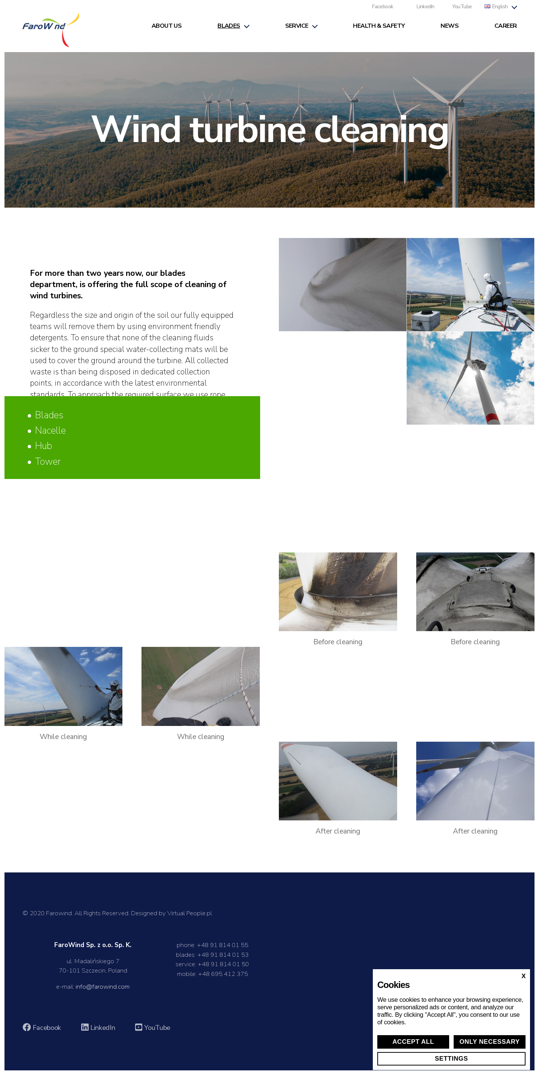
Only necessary (489, 1041)
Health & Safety (379, 30)
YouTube (462, 11)
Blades (228, 30)
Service (296, 30)
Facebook (382, 11)
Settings (451, 1058)
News (450, 30)
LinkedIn (425, 11)
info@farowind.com (103, 995)
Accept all (413, 1041)
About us (167, 30)
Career (505, 30)
